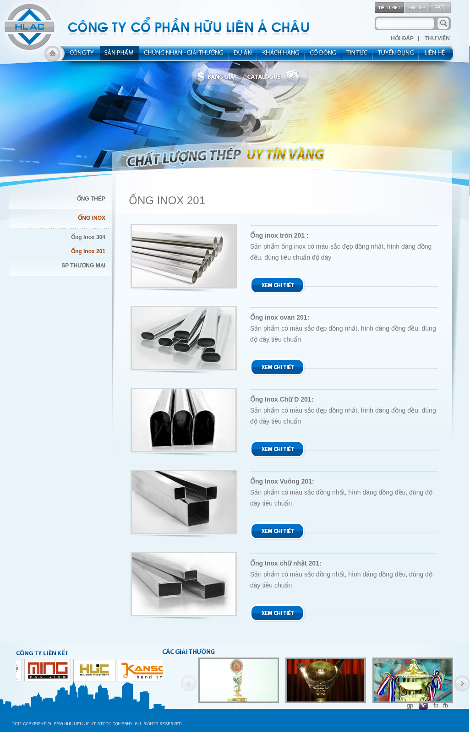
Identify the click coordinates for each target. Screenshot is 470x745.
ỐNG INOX (91, 218)
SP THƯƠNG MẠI (83, 265)
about (79, 56)
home (52, 56)
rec (396, 56)
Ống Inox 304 (88, 237)
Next (462, 683)
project (243, 56)
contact (437, 56)
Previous (189, 683)
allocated (184, 56)
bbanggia (217, 77)
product (119, 56)
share (323, 56)
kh (281, 56)
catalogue (276, 77)
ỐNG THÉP (91, 199)
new (357, 56)
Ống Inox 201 (88, 251)
